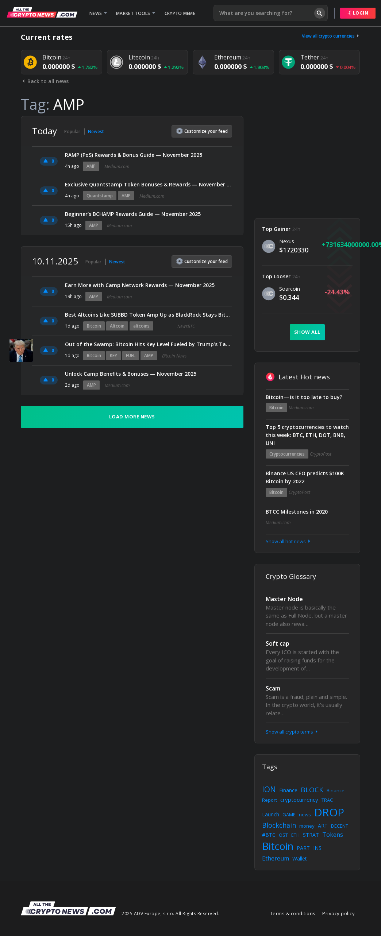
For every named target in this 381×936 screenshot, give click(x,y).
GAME (289, 814)
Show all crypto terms (292, 731)
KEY (113, 355)
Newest (96, 131)
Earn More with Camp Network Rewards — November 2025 (140, 285)
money (307, 826)
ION (269, 789)
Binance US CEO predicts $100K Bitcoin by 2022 (305, 477)
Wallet (299, 858)
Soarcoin (289, 288)
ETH (295, 835)
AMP (91, 166)
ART (323, 825)
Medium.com (116, 166)
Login (358, 13)
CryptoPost (320, 454)
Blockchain (279, 825)
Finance (288, 790)
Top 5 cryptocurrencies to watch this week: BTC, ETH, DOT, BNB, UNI (307, 434)
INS (317, 847)
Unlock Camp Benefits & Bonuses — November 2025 (130, 373)
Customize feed (202, 131)
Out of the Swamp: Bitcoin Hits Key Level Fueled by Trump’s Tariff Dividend (148, 344)
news (305, 814)
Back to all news (45, 81)
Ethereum (275, 858)
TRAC (327, 800)
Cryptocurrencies (287, 454)
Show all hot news (289, 541)
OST (283, 835)
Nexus (286, 241)
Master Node (284, 599)
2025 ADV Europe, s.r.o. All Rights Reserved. (170, 913)
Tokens (332, 835)
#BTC (269, 834)
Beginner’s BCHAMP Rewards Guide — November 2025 (133, 213)
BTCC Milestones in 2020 (297, 511)
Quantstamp (99, 196)
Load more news (132, 416)
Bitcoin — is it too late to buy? (304, 397)
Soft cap (277, 643)
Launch (270, 814)
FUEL (130, 355)
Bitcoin (94, 326)
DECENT (339, 826)
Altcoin (117, 326)
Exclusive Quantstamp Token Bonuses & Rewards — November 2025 (148, 184)
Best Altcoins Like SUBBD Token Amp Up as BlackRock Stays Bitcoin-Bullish (148, 314)
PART (303, 847)
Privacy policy (338, 913)
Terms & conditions (293, 913)
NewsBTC (186, 326)
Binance (336, 790)
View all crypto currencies (331, 36)
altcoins (141, 326)
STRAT (311, 834)
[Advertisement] (307, 161)
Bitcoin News (174, 356)
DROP (329, 812)
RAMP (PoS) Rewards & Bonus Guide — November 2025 (133, 154)
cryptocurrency (299, 799)
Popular (72, 131)
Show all (307, 332)
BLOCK (312, 789)
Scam (273, 688)
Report (269, 800)
